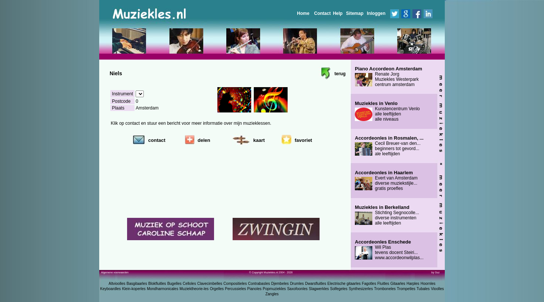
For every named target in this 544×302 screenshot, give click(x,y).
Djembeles (280, 284)
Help (338, 13)
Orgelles (217, 289)
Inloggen (376, 13)
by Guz (435, 272)
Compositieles (235, 284)
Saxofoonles (297, 289)
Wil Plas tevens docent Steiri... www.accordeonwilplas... (389, 249)
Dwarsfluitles (315, 284)
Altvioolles (117, 284)
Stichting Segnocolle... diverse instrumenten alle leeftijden (387, 215)
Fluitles (383, 284)
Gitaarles (398, 284)
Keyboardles (110, 289)
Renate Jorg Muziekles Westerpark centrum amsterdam (388, 76)
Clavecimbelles (209, 284)
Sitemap (354, 13)
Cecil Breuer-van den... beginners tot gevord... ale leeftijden (389, 146)
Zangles (272, 294)
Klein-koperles (133, 289)
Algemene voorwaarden (115, 272)
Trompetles (406, 289)
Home (303, 13)
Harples (413, 284)
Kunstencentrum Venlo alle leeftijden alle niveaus (387, 111)
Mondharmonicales (162, 289)
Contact (322, 13)
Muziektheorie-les (193, 289)
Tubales (423, 289)
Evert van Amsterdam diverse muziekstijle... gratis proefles (386, 180)
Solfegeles (338, 289)
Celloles (189, 284)
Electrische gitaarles (343, 284)
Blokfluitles (157, 284)
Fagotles (369, 284)
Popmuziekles (274, 289)
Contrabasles (259, 284)
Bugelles (174, 284)
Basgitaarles (137, 284)
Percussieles (235, 289)
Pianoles (254, 289)
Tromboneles (385, 289)
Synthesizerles (361, 289)
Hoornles (428, 284)
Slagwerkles (319, 289)
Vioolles (437, 289)
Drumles (297, 284)
